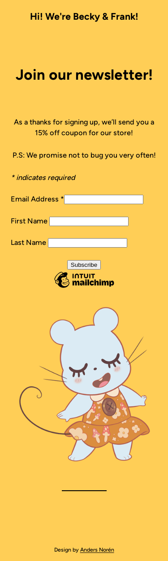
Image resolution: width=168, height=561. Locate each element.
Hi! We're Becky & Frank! (84, 16)
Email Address (37, 199)
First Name (30, 221)
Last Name (29, 242)
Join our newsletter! (84, 74)
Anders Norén (97, 549)
